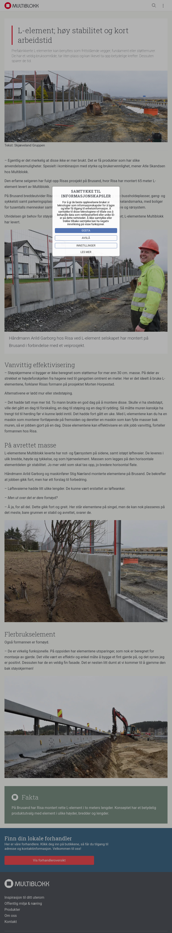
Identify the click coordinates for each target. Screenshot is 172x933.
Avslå (86, 238)
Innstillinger (85, 245)
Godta (86, 230)
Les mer (86, 252)
